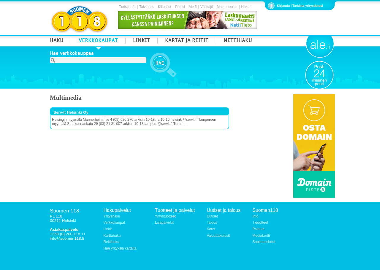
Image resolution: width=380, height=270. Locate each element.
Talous (212, 222)
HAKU (57, 41)
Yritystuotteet (165, 216)
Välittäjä (206, 7)
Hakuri (246, 7)
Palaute (258, 229)
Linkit (107, 229)
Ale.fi (193, 7)
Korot (211, 229)
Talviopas (146, 7)
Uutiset (212, 216)
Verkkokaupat (114, 222)
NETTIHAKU (238, 41)
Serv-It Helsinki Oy (70, 112)
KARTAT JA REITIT (186, 41)
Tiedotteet (260, 222)
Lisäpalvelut (164, 222)
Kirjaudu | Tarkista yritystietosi (300, 5)
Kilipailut (164, 7)
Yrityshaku (111, 216)
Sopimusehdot (263, 242)
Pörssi (180, 7)
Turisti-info (127, 7)
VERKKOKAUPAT (98, 41)
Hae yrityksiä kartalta (119, 248)
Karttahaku (112, 236)
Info (255, 216)
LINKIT (141, 41)
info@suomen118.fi (67, 238)
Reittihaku (111, 242)
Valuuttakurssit (218, 236)
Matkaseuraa (227, 7)
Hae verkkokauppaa (72, 54)
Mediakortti (261, 236)
